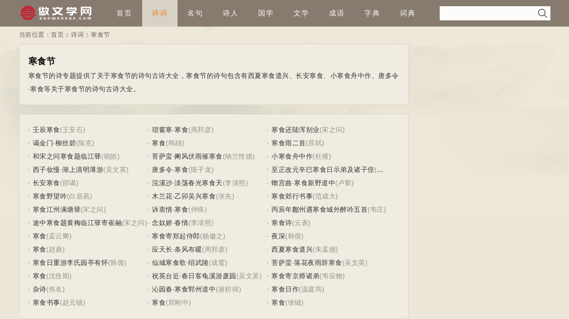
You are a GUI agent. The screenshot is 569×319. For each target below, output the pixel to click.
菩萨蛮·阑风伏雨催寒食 (187, 156)
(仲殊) (197, 209)
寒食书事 (46, 302)
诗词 (160, 13)
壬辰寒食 (46, 129)
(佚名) (55, 289)
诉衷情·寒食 (170, 209)
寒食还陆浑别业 (295, 129)
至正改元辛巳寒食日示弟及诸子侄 (323, 169)
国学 (266, 13)
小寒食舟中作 (292, 156)
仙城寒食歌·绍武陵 (180, 262)
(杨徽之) (213, 236)
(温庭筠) (312, 289)
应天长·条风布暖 (177, 249)
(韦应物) (332, 276)
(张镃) (294, 302)
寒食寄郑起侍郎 (176, 236)
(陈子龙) (201, 169)
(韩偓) (294, 236)
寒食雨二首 (288, 143)
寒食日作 (285, 289)
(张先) (225, 196)
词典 (408, 13)
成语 (337, 13)
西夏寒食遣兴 (292, 249)
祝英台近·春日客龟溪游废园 (194, 276)
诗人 (231, 13)
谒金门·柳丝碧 (54, 143)
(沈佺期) (59, 276)
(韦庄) (377, 209)
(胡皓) (110, 156)
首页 (124, 13)
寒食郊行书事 (292, 196)
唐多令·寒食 (170, 169)
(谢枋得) (228, 289)
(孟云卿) (59, 236)
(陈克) (85, 143)
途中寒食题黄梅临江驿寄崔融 (77, 222)
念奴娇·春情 (170, 222)
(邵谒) (69, 183)
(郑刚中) (178, 302)
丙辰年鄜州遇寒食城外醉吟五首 (319, 209)
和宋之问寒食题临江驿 (67, 156)
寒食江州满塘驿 (57, 209)
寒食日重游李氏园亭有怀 (70, 262)
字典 (372, 13)
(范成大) (325, 196)
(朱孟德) (325, 249)
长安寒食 (46, 183)
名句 (195, 13)
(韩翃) (175, 143)
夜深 (278, 236)
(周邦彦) (201, 129)
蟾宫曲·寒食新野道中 (303, 183)
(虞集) (384, 169)
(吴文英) (116, 169)
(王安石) (73, 129)
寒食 (159, 143)
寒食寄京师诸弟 (295, 276)
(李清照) (235, 183)
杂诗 (39, 289)
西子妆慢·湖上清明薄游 (68, 169)
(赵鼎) (55, 249)
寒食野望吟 (50, 196)
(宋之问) (332, 129)
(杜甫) (322, 156)
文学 (302, 13)
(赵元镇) (73, 302)
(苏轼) (315, 143)
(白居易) (80, 196)
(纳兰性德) (239, 156)
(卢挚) (344, 183)
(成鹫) (218, 262)
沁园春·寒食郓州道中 (184, 289)
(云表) (301, 222)
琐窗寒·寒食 (170, 129)
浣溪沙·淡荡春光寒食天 (187, 183)
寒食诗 (281, 222)
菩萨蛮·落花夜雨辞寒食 (306, 262)
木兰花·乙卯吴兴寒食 (184, 196)
